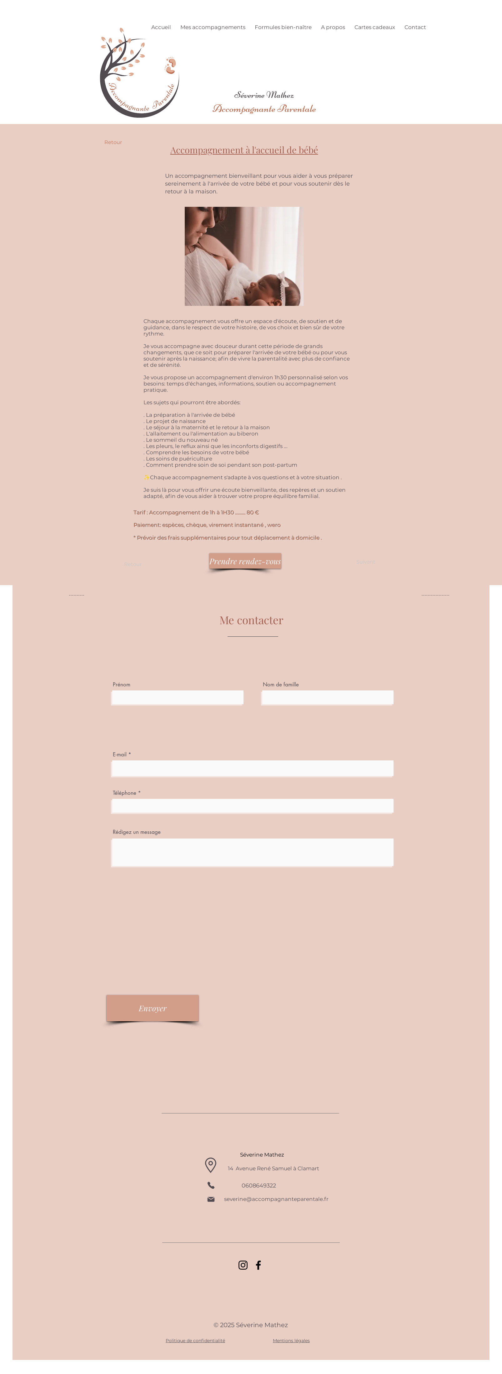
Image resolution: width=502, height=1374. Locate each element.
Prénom (121, 684)
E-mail (120, 754)
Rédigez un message (137, 832)
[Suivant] (365, 562)
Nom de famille (281, 684)
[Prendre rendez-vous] (245, 561)
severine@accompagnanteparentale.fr (276, 1199)
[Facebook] (258, 1265)
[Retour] (125, 142)
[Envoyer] (152, 1008)
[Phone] (211, 1185)
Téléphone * (127, 793)
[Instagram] (243, 1265)
